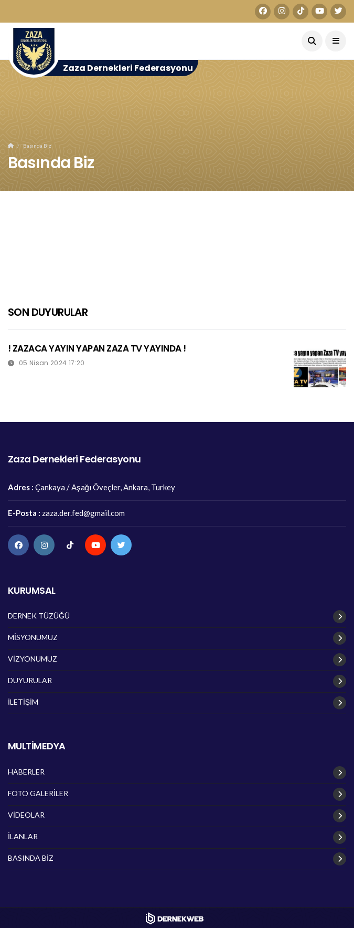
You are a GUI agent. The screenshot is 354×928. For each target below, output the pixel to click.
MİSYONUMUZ (33, 637)
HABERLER (26, 772)
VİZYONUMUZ (32, 659)
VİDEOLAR (26, 815)
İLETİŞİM (23, 702)
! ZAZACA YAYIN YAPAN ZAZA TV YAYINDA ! (97, 348)
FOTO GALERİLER (38, 793)
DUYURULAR (30, 680)
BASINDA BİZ (30, 858)
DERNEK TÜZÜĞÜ (39, 616)
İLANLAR (23, 836)
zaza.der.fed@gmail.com (83, 513)
